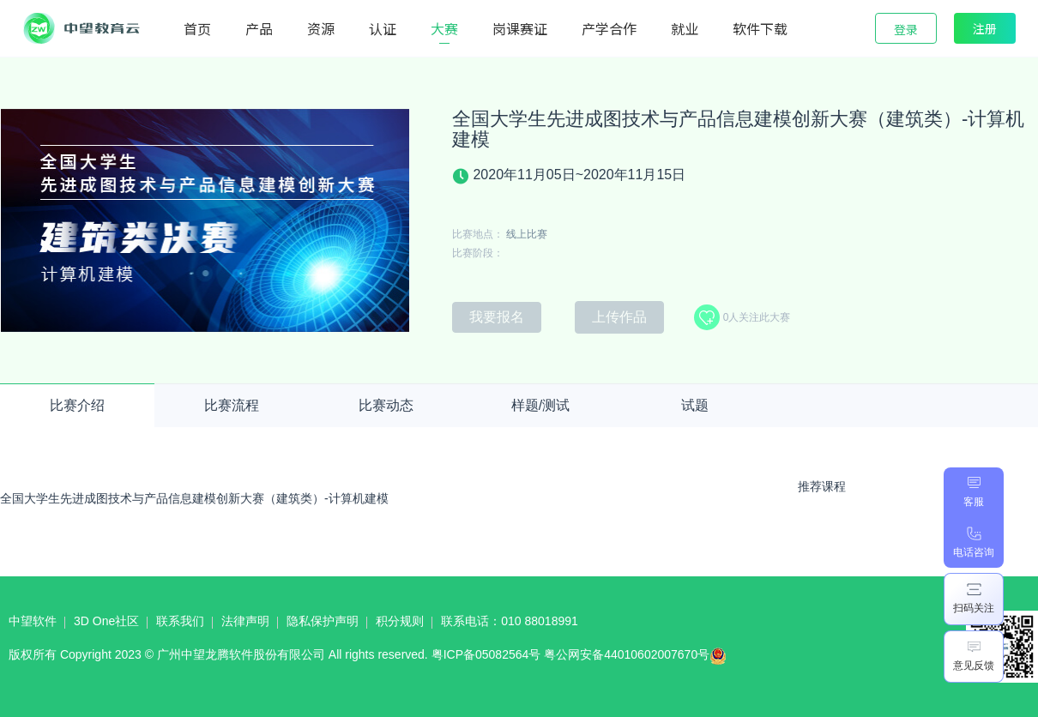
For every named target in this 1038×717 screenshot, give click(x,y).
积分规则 (400, 621)
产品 (259, 28)
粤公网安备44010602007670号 (639, 659)
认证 (382, 28)
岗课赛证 (519, 28)
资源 (321, 28)
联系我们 (180, 621)
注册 (985, 28)
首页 (197, 28)
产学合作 (609, 28)
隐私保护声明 (323, 621)
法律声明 (245, 621)
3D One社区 (106, 621)
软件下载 (760, 28)
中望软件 (33, 621)
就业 (684, 28)
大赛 (444, 28)
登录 (906, 29)
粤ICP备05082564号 (486, 654)
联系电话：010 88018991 (509, 621)
